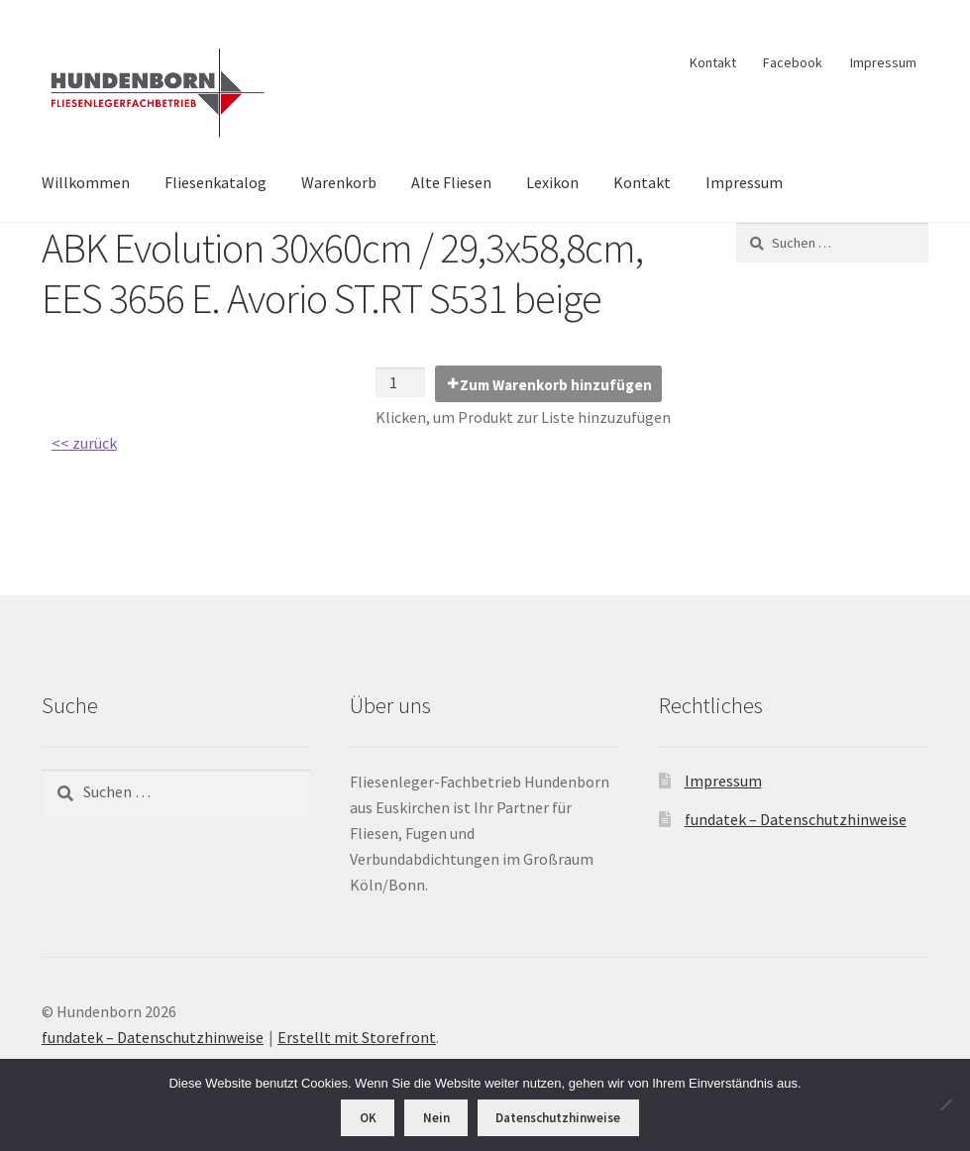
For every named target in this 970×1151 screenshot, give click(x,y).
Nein (436, 1117)
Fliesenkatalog (215, 182)
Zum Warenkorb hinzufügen (556, 384)
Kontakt (713, 62)
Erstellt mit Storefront (356, 1037)
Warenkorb (339, 182)
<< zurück (84, 443)
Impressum (883, 62)
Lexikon (552, 182)
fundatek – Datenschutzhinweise (796, 819)
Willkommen (86, 182)
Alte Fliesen (451, 182)
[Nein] (945, 1104)
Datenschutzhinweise (557, 1117)
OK (368, 1117)
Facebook (792, 62)
